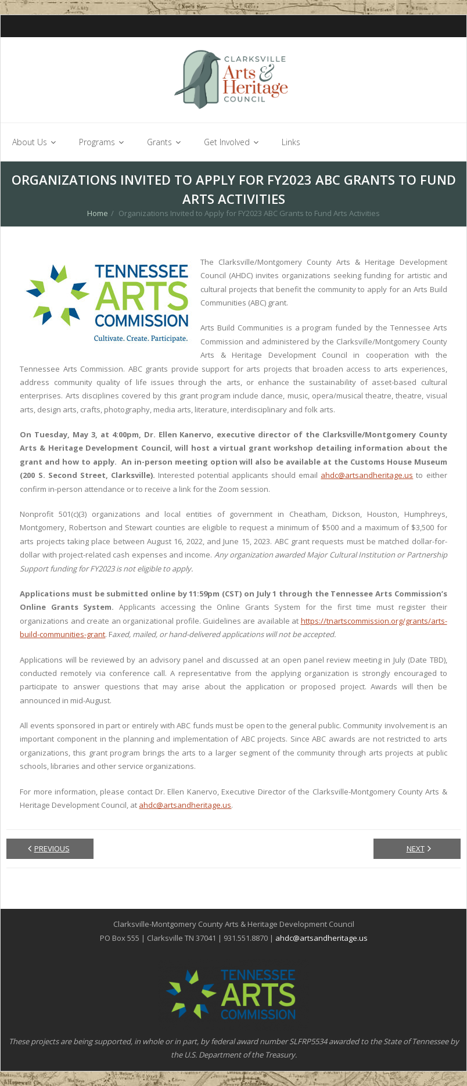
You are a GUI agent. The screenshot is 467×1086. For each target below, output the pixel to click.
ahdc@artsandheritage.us (367, 475)
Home (97, 213)
